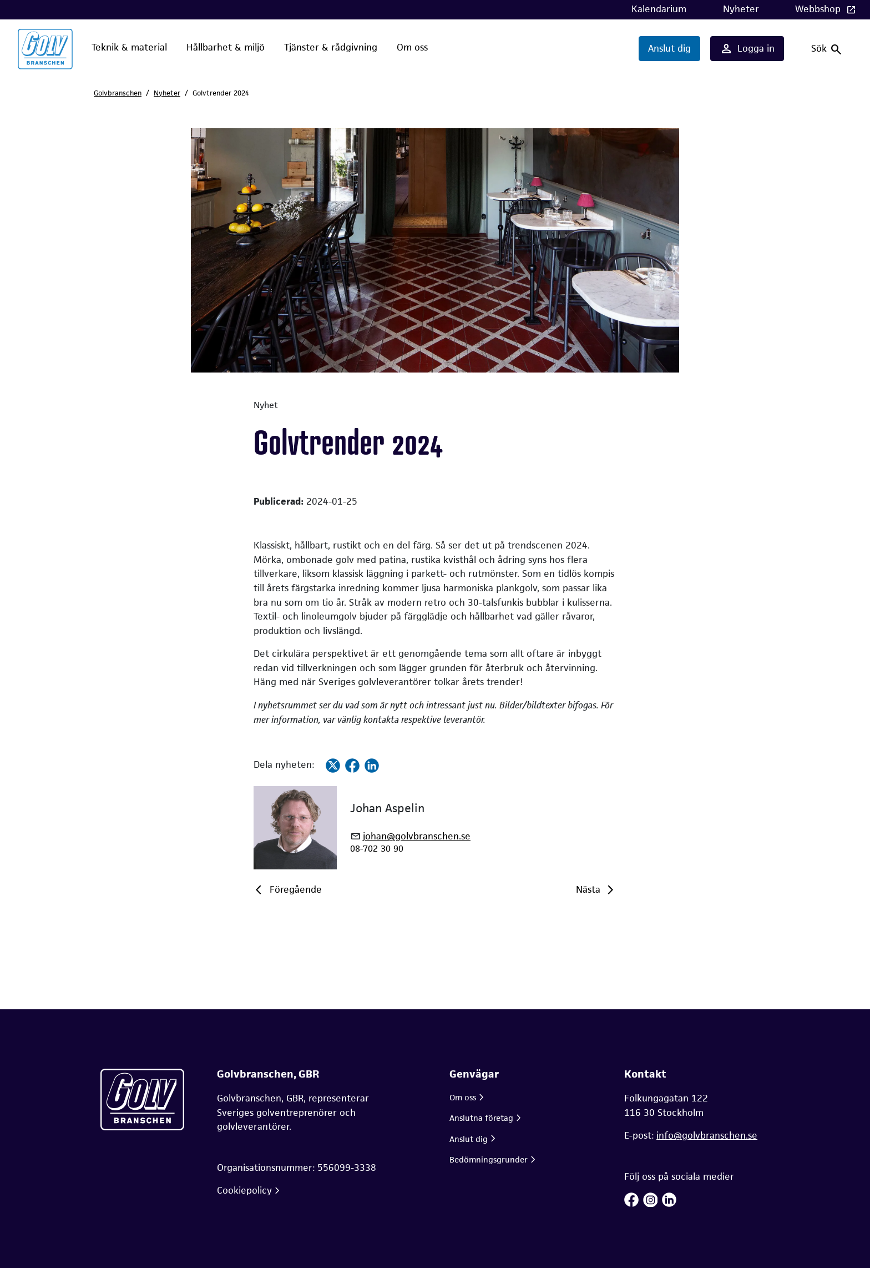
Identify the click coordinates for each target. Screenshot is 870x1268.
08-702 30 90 (376, 848)
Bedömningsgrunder (488, 1159)
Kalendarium (658, 9)
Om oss (412, 47)
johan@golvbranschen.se (417, 836)
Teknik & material (129, 47)
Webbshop (819, 9)
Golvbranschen (117, 93)
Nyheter (741, 9)
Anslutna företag (481, 1118)
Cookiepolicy (244, 1190)
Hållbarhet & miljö (225, 47)
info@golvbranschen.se (706, 1135)
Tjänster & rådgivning (330, 47)
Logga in (747, 49)
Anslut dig (669, 48)
